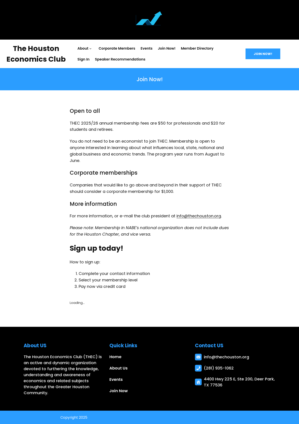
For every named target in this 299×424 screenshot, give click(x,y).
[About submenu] (91, 48)
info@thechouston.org (198, 216)
